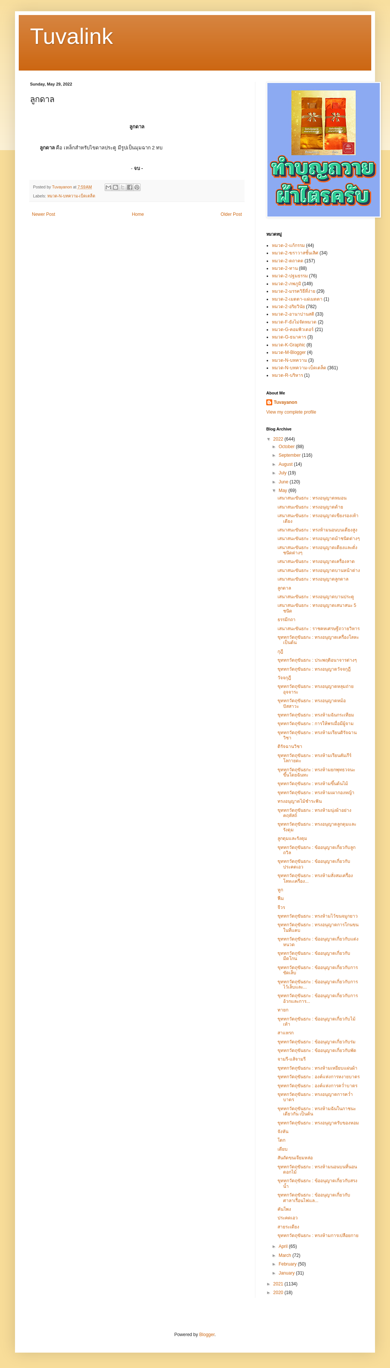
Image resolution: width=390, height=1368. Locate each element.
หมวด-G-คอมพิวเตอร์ (293, 329)
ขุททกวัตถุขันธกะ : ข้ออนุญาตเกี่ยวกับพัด (317, 1050)
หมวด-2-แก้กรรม (288, 245)
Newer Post (43, 214)
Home (138, 214)
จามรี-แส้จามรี (292, 1059)
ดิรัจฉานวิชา (290, 746)
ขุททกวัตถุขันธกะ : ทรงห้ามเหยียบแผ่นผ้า (317, 1068)
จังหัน (283, 1131)
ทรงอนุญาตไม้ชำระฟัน (300, 801)
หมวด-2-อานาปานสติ (293, 314)
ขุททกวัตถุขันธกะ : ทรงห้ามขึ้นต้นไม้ (313, 783)
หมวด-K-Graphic (288, 345)
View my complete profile (291, 412)
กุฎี (280, 651)
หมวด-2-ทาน (285, 268)
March (285, 1255)
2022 (279, 439)
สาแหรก (286, 1032)
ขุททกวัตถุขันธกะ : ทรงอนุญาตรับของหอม (318, 1123)
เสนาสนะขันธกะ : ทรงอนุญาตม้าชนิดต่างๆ (319, 538)
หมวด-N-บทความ (289, 360)
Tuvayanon (285, 402)
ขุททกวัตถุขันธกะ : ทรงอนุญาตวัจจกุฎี (314, 669)
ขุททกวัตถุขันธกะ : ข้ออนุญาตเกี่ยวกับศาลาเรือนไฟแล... (314, 1197)
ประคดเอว (288, 1218)
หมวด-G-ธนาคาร (289, 337)
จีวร (281, 907)
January (287, 1273)
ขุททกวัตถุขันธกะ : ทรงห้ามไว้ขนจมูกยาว (318, 916)
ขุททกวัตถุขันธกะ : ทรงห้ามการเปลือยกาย (318, 1235)
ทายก (283, 1010)
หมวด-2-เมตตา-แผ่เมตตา (297, 299)
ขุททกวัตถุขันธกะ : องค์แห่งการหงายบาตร (319, 1076)
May (283, 490)
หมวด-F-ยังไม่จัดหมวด (294, 322)
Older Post (231, 214)
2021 (279, 1284)
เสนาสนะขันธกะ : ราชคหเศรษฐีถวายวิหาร (319, 628)
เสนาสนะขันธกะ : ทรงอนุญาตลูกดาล (313, 579)
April (284, 1246)
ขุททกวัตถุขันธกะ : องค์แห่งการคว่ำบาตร (317, 1085)
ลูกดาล (284, 588)
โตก (281, 1140)
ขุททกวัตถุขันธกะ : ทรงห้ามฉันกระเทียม (316, 715)
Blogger (206, 1334)
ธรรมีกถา (287, 619)
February (288, 1264)
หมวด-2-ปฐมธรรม (290, 275)
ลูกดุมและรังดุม (292, 838)
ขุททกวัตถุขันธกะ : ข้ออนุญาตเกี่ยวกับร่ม (317, 1041)
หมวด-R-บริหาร (287, 375)
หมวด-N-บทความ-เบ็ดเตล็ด (71, 196)
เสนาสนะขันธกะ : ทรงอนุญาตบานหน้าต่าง (319, 570)
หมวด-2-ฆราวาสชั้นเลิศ (295, 253)
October (287, 446)
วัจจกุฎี (284, 677)
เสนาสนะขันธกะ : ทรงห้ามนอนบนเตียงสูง (317, 530)
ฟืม (281, 898)
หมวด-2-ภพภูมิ (286, 283)
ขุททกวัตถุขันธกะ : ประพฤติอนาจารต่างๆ (317, 660)
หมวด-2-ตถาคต (287, 260)
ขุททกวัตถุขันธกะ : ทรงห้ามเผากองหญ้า (316, 792)
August (286, 464)
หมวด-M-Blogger (289, 352)
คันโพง (284, 1209)
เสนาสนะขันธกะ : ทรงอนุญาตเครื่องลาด (316, 561)
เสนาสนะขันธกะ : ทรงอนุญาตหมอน (312, 498)
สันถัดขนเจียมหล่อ (295, 1157)
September (290, 455)
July (283, 473)
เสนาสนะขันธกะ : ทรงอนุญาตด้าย (310, 507)
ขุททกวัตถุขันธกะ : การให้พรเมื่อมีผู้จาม (316, 723)
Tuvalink (71, 36)
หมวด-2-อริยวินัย (288, 306)
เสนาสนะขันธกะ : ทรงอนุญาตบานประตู (316, 596)
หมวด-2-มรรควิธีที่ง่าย (293, 291)
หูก (280, 889)
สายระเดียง (288, 1227)
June (284, 482)
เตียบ (283, 1149)
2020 (279, 1292)
